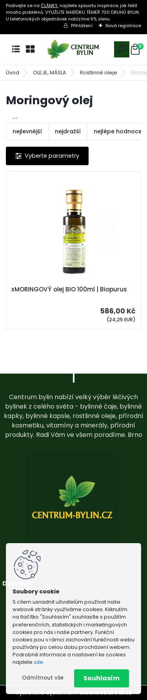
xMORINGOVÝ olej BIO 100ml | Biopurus (69, 289)
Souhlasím (101, 678)
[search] (121, 49)
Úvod (12, 72)
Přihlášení (82, 25)
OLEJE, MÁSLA (49, 72)
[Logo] (73, 49)
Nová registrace (123, 25)
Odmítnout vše (43, 678)
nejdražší (68, 131)
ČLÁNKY (49, 5)
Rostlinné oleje (98, 72)
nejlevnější (27, 131)
